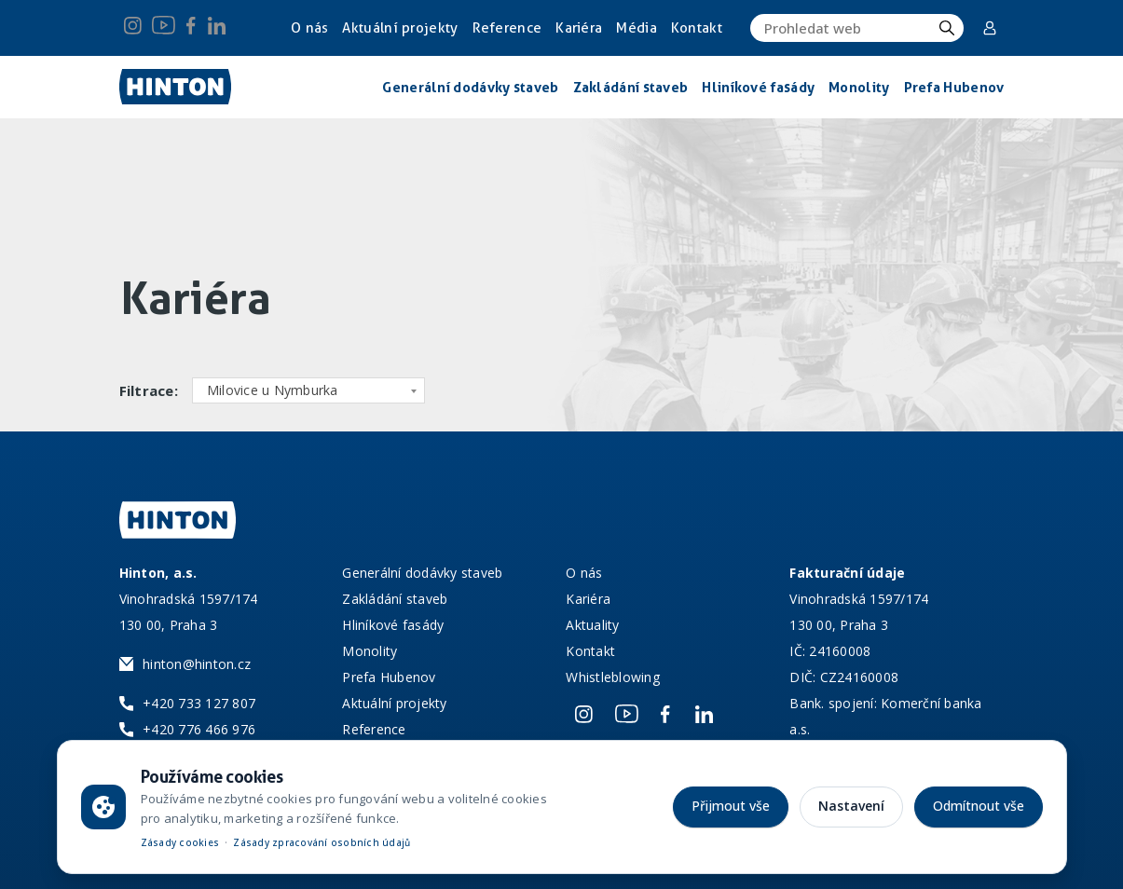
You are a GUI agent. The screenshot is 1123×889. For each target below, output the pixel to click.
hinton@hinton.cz (197, 664)
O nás (310, 28)
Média (636, 28)
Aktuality (592, 625)
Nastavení (851, 805)
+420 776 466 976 (199, 729)
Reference (507, 28)
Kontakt (696, 28)
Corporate (989, 28)
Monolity (369, 651)
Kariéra (578, 28)
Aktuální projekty (401, 28)
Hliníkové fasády (393, 625)
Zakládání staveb (394, 599)
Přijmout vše (731, 805)
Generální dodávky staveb (422, 572)
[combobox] (308, 390)
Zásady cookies (180, 842)
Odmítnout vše (978, 805)
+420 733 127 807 (199, 703)
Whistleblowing (613, 677)
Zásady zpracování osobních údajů (321, 842)
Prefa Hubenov (388, 677)
